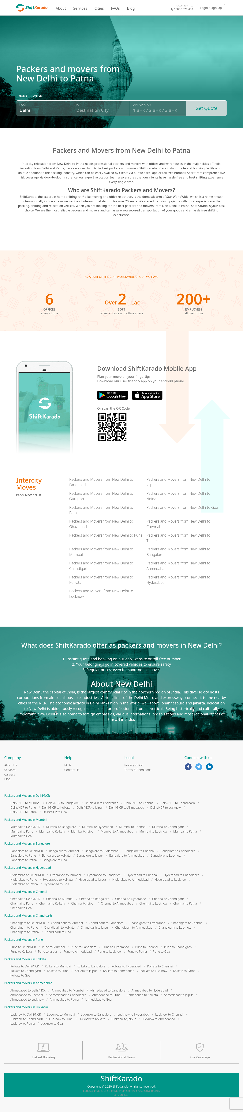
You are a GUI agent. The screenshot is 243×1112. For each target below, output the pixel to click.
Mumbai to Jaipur (83, 831)
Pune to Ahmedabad (77, 951)
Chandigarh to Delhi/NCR (27, 923)
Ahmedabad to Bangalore (107, 990)
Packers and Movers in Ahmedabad (28, 983)
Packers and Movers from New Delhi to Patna (101, 510)
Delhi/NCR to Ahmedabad (126, 807)
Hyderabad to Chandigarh (181, 875)
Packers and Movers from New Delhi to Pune (106, 535)
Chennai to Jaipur (83, 903)
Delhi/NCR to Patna (23, 812)
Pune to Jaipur (47, 951)
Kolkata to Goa (20, 975)
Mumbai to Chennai (132, 827)
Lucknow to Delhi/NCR (25, 1014)
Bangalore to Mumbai (64, 851)
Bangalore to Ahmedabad (126, 855)
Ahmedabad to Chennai (26, 995)
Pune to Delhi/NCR (23, 947)
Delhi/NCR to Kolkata (56, 807)
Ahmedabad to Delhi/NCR (28, 990)
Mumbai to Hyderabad (97, 827)
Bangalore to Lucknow (166, 855)
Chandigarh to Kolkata (59, 927)
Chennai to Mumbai (59, 899)
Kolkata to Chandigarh (25, 971)
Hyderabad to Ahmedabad (130, 879)
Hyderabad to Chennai (142, 875)
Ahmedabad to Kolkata (142, 995)
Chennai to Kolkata (52, 903)
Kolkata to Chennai (160, 966)
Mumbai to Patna (185, 831)
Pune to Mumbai (53, 947)
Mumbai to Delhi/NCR (25, 827)
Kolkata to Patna (184, 971)
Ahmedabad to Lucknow (27, 999)
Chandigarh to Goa (58, 932)
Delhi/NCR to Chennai (139, 803)
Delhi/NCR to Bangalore (62, 803)
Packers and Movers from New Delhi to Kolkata (101, 579)
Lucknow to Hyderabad (133, 1014)
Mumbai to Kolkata (52, 831)
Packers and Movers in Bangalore (27, 844)
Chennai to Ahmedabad (117, 903)
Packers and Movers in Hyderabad (27, 868)
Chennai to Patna (185, 903)
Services (80, 8)
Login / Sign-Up (211, 8)
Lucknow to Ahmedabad (158, 1019)
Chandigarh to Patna (24, 932)
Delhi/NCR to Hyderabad (101, 803)
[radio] (23, 95)
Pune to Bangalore (83, 947)
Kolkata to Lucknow (153, 971)
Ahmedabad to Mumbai (68, 990)
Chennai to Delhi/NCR (25, 899)
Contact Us (71, 770)
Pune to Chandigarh (178, 947)
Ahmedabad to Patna (64, 999)
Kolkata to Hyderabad (126, 966)
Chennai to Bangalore (94, 899)
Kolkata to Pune (58, 971)
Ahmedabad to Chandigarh (67, 995)
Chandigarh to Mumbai (67, 923)
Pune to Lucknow (109, 951)
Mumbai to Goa (21, 836)
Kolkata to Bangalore (91, 966)
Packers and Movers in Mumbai (25, 820)
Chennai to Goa (21, 908)
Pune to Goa (161, 951)
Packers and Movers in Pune (23, 940)
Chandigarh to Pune (24, 927)
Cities (99, 8)
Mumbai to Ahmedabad (117, 831)
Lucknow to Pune (61, 1019)
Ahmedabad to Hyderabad (150, 990)
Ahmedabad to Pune (106, 995)
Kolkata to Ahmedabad (118, 971)
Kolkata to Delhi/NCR (24, 966)
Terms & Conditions (137, 770)
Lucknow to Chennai (169, 1014)
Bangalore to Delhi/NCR (26, 851)
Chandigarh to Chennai (187, 923)
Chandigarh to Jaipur (95, 927)
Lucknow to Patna (22, 1023)
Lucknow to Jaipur (123, 1019)
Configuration (142, 104)
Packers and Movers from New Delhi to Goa (182, 507)
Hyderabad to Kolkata (58, 879)
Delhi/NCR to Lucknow (165, 807)
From (22, 104)
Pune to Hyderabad (116, 947)
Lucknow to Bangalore (96, 1014)
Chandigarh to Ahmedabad (133, 927)
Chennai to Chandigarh (168, 899)
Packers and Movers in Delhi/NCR (27, 796)
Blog (131, 8)
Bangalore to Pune (23, 855)
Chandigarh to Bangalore (106, 923)
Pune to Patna (137, 951)
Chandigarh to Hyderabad (147, 923)
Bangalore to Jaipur (90, 855)
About (61, 8)
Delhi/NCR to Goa (55, 812)
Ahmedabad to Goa (98, 999)
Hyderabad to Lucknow (170, 879)
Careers (9, 774)
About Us (10, 765)
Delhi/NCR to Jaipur (90, 807)
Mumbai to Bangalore (61, 827)
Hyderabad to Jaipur (92, 879)
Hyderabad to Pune (23, 879)
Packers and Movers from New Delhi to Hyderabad (178, 579)
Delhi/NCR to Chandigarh (177, 803)
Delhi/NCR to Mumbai (25, 803)
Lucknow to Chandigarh (26, 1019)
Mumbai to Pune (21, 831)
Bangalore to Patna (23, 860)
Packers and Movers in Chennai (25, 892)
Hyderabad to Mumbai (65, 875)
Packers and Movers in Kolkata (25, 959)
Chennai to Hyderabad (130, 899)
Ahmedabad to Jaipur (178, 995)
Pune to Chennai (146, 947)
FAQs (115, 8)
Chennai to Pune (21, 903)
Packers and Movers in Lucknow (26, 1007)
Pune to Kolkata (21, 951)
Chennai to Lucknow (153, 903)
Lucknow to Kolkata (92, 1019)
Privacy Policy (133, 765)
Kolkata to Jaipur (86, 971)
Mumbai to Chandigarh (168, 827)
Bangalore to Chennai (139, 851)
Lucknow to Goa (52, 1023)
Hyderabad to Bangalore (104, 875)
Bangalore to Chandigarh (178, 851)
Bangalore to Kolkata (56, 855)
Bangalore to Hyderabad (101, 851)
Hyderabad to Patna (24, 884)
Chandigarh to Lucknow (175, 927)
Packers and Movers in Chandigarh (28, 916)
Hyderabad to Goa (56, 884)
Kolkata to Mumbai (58, 966)
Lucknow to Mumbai (61, 1014)
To (77, 104)
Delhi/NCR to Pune (23, 807)
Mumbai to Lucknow (153, 831)
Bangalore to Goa (55, 860)
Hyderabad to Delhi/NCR (27, 875)
